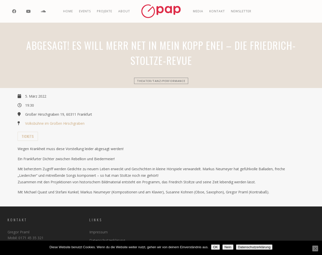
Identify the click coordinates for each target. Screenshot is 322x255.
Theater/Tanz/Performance (161, 81)
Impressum (98, 232)
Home (68, 11)
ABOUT (124, 11)
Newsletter (241, 11)
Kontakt (217, 11)
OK (215, 247)
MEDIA (198, 11)
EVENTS (85, 11)
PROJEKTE (104, 11)
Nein (227, 247)
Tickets (28, 136)
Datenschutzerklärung (107, 240)
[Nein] (315, 248)
